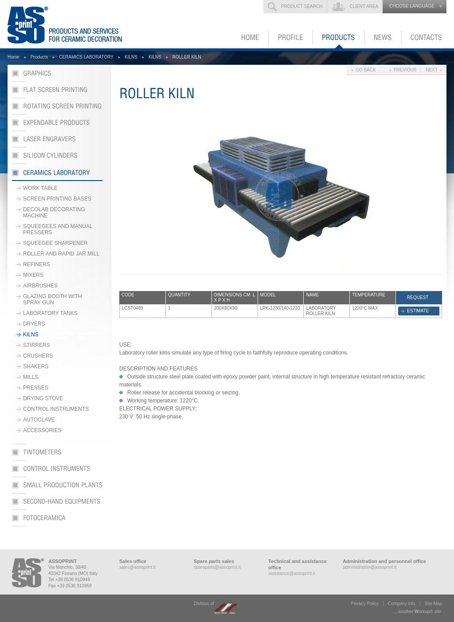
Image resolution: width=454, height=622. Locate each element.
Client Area (363, 6)
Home (14, 57)
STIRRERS (36, 345)
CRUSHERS (38, 356)
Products (39, 57)
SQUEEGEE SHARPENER (55, 243)
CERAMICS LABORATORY (86, 57)
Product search (302, 6)
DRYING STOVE (43, 398)
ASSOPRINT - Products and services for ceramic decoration (78, 24)
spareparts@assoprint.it (217, 567)
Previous (405, 69)
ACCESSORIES (42, 430)
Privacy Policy (365, 603)
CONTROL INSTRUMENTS (56, 409)
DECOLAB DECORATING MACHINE (54, 212)
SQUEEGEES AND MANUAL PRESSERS (58, 229)
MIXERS (33, 275)
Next (432, 69)
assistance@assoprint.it (291, 573)
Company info (401, 603)
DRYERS (34, 324)
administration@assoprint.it (369, 567)
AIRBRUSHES (40, 286)
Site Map (433, 603)
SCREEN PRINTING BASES (57, 199)
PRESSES (35, 388)
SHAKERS (35, 366)
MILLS (31, 377)
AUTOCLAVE (39, 420)
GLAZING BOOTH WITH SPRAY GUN (52, 299)
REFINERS (36, 264)
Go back (366, 69)
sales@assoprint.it (137, 567)
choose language (411, 6)
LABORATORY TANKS (50, 313)
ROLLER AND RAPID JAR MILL (61, 254)
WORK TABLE (40, 188)
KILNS (131, 57)
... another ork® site (417, 611)
